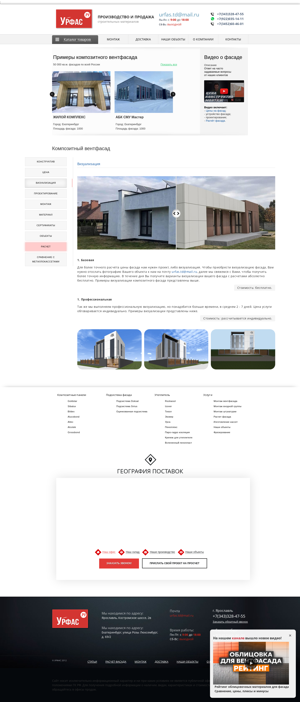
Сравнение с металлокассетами (46, 259)
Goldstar (72, 401)
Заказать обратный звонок (230, 621)
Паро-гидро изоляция (177, 432)
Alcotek (72, 427)
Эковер (169, 416)
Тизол (168, 411)
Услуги (207, 395)
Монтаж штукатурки (225, 411)
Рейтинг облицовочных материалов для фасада (251, 689)
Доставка (161, 661)
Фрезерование (222, 432)
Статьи (92, 661)
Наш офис (108, 552)
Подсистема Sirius (127, 406)
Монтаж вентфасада (226, 401)
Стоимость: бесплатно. (254, 288)
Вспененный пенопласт (178, 442)
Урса (167, 422)
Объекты (46, 236)
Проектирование (46, 193)
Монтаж (45, 204)
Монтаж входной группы (228, 406)
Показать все (169, 64)
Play (251, 663)
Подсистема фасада (119, 395)
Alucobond (74, 416)
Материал (46, 214)
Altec (70, 422)
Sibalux (72, 406)
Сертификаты (46, 225)
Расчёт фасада (215, 120)
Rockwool (170, 401)
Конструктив (46, 161)
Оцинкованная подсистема (132, 411)
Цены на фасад (215, 110)
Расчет (46, 246)
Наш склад (132, 552)
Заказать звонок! (119, 563)
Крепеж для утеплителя (178, 437)
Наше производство (162, 552)
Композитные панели (71, 395)
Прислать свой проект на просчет (174, 563)
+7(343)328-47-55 (230, 14)
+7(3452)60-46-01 (230, 23)
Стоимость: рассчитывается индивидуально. (237, 318)
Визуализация (46, 183)
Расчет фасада (115, 661)
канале (238, 638)
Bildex (71, 411)
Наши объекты (222, 427)
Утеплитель (162, 395)
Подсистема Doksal (127, 401)
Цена (45, 172)
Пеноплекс (171, 427)
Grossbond (74, 432)
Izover (168, 406)
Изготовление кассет (226, 422)
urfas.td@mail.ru (179, 14)
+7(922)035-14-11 (230, 18)
